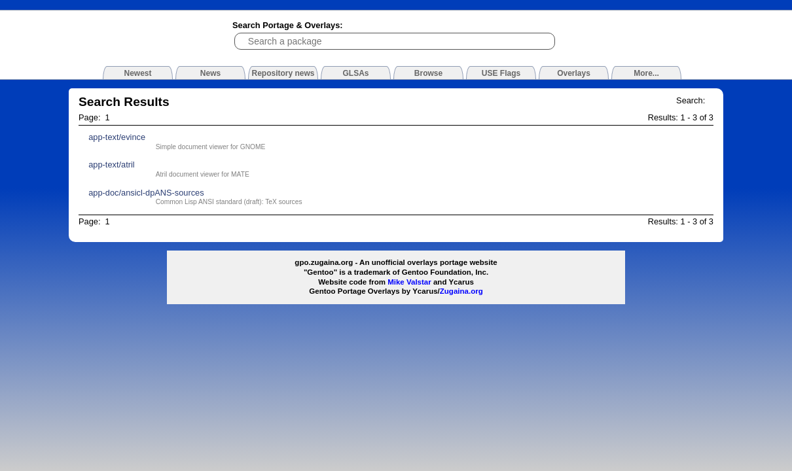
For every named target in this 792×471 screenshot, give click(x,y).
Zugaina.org (461, 291)
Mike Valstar (409, 282)
